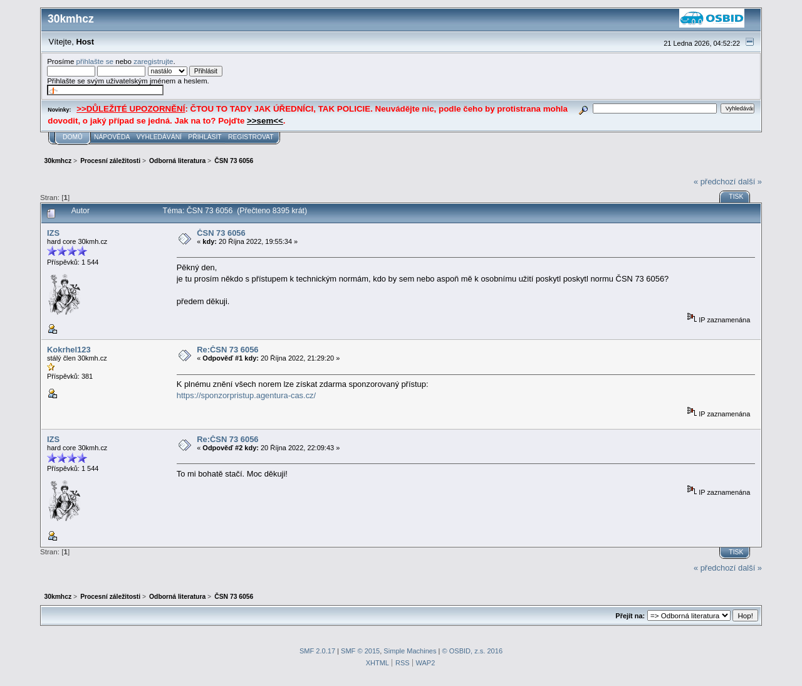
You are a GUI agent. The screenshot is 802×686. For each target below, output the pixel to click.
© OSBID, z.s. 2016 (472, 651)
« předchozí (715, 181)
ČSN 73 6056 (221, 233)
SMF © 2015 (360, 651)
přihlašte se (94, 61)
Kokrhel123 (69, 349)
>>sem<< (265, 120)
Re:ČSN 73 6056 (227, 349)
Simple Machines (409, 651)
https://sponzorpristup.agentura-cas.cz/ (246, 395)
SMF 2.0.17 (317, 651)
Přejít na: (630, 616)
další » (750, 181)
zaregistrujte (153, 61)
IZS (53, 233)
